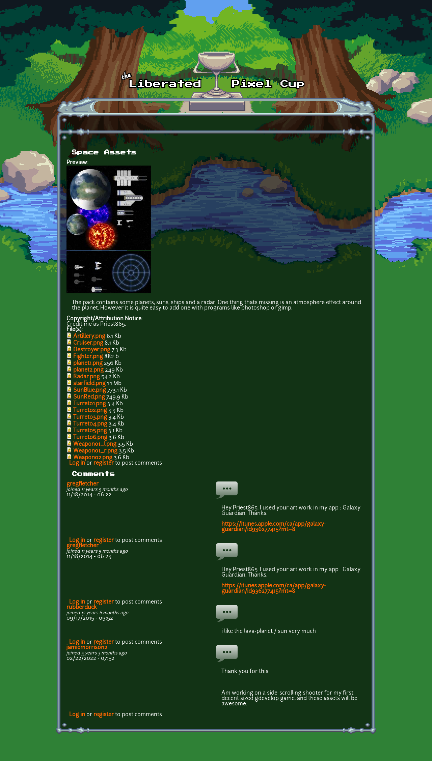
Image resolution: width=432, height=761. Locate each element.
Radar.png (86, 377)
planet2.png (88, 370)
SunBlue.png (89, 390)
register (103, 463)
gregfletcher (82, 484)
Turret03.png (90, 417)
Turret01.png (89, 404)
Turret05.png (90, 431)
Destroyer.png (91, 350)
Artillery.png (89, 336)
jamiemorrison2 (86, 647)
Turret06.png (90, 437)
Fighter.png (88, 356)
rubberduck (81, 607)
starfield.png (89, 383)
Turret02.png (90, 410)
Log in (77, 463)
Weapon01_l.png (94, 444)
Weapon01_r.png (95, 451)
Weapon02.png (92, 458)
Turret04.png (90, 424)
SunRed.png (89, 397)
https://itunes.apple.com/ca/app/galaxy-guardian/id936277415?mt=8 (273, 527)
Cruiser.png (88, 343)
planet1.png (88, 363)
